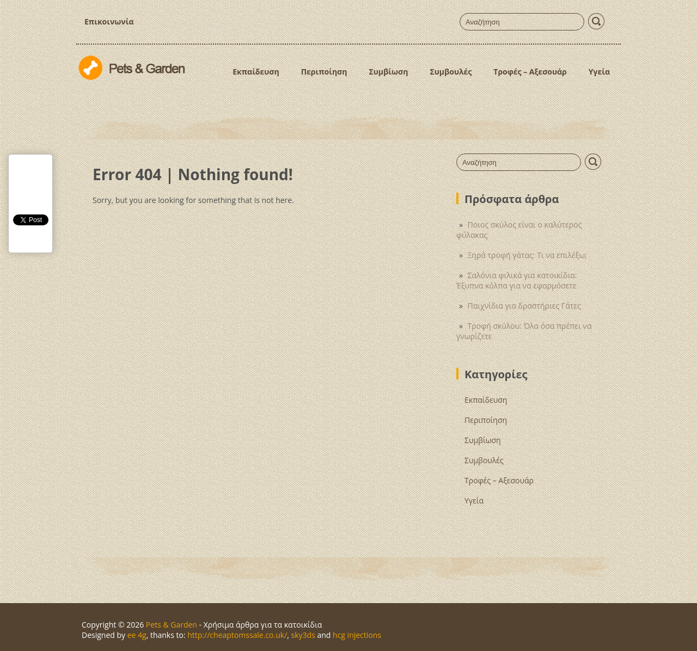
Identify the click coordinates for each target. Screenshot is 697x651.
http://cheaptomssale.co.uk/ (237, 635)
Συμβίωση (388, 71)
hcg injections (357, 635)
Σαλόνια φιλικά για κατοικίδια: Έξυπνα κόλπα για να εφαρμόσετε (516, 280)
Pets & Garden (171, 624)
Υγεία (599, 71)
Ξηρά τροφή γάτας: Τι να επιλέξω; (527, 255)
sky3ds (303, 635)
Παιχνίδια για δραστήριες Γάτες (524, 305)
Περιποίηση (324, 71)
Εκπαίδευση (256, 71)
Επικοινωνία (108, 21)
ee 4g (136, 635)
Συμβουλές (451, 71)
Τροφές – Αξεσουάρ (530, 71)
